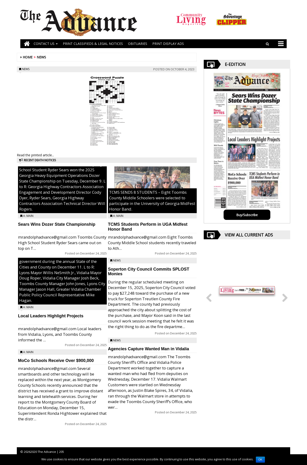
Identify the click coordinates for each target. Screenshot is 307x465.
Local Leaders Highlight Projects (50, 316)
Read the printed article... (35, 155)
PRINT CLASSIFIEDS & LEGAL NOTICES (93, 43)
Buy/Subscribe (247, 215)
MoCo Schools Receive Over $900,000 (56, 360)
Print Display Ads (168, 43)
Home (27, 57)
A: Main (28, 216)
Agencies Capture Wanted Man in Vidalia (148, 349)
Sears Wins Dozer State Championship (56, 224)
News (41, 57)
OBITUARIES (137, 43)
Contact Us (46, 43)
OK (260, 459)
